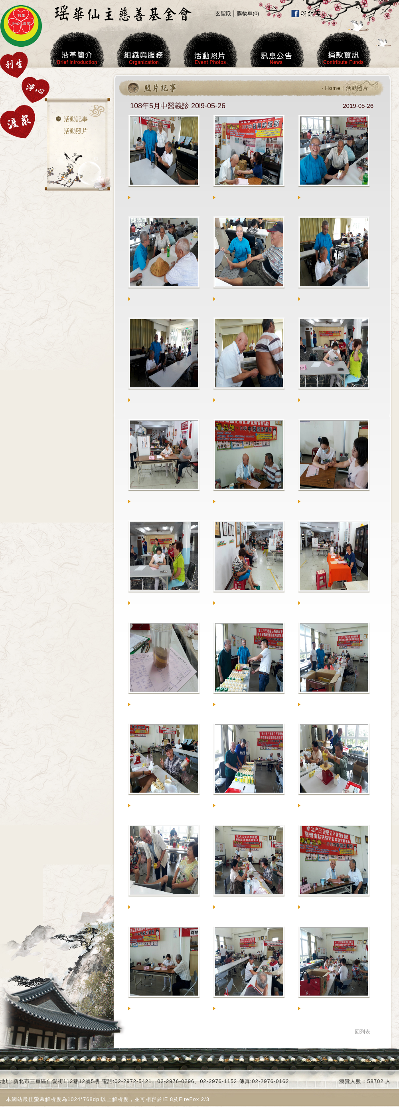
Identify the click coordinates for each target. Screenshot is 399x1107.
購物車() (248, 13)
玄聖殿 (223, 13)
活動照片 (76, 130)
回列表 (362, 1032)
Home (333, 88)
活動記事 (76, 118)
